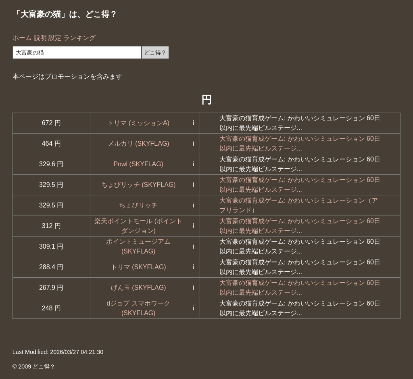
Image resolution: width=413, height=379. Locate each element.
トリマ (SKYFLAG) (138, 267)
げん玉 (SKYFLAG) (138, 287)
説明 (40, 37)
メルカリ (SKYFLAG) (138, 143)
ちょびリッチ (138, 205)
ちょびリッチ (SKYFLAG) (138, 184)
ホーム (22, 37)
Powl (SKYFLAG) (138, 164)
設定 (54, 37)
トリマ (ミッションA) (138, 122)
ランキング (79, 37)
